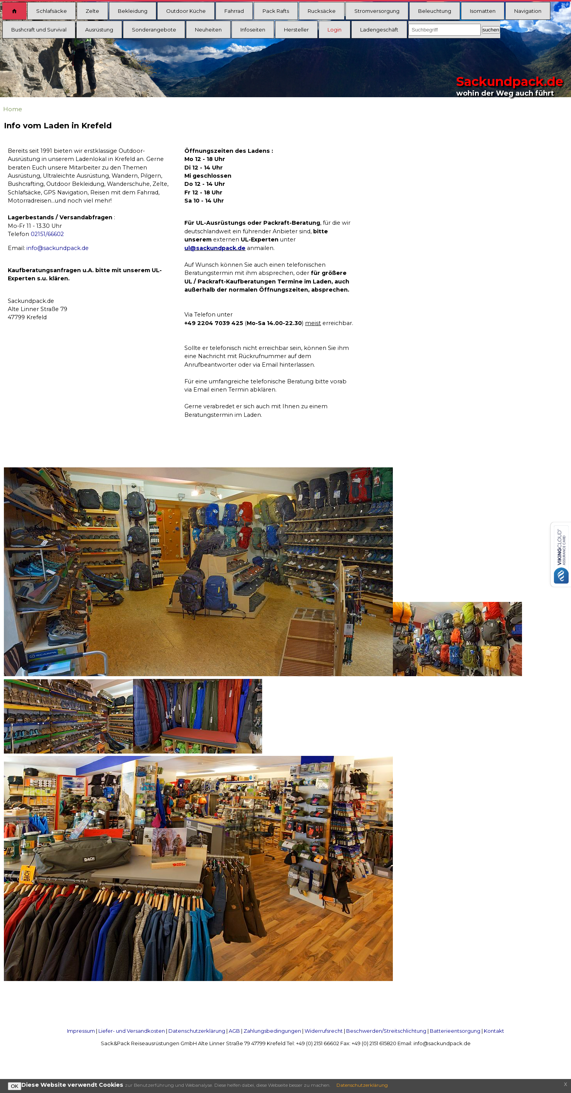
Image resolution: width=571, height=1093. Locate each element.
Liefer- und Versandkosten (131, 1031)
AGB (234, 1031)
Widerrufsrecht (324, 1031)
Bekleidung (132, 11)
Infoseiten (252, 29)
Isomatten (483, 11)
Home (12, 109)
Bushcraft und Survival (39, 29)
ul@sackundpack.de (214, 248)
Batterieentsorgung (455, 1031)
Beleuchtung (434, 11)
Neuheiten (208, 29)
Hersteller (296, 29)
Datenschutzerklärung (196, 1031)
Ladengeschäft (379, 29)
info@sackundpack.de (57, 248)
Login (335, 29)
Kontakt (494, 1031)
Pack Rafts (276, 11)
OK (14, 1086)
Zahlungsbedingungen (272, 1031)
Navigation (527, 11)
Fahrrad (234, 11)
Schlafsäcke (51, 11)
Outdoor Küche (186, 11)
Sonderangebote (154, 29)
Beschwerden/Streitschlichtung (386, 1031)
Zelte (92, 11)
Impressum (81, 1031)
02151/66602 (47, 234)
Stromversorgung (376, 11)
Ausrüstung (99, 29)
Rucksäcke (322, 11)
